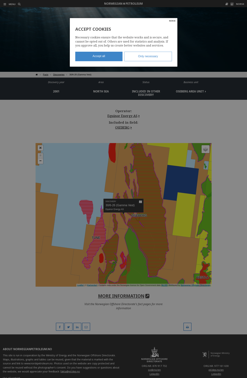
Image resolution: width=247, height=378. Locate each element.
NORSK (172, 21)
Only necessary (148, 56)
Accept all (99, 56)
